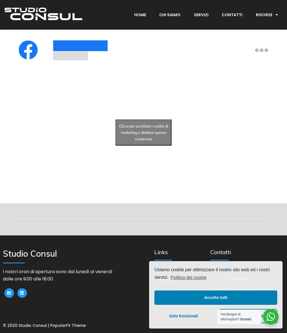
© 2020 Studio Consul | (26, 325)
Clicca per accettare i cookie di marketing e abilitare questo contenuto (143, 132)
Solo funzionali (183, 316)
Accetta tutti (215, 297)
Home (140, 15)
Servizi (201, 15)
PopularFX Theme (68, 325)
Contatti (232, 15)
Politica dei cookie (189, 277)
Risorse (267, 15)
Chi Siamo (169, 15)
